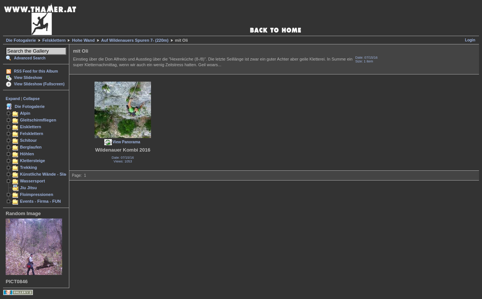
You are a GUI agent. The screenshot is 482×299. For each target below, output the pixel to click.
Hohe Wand (83, 40)
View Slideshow (28, 78)
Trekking (28, 167)
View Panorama (126, 142)
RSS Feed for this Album (36, 71)
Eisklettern (30, 126)
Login (470, 40)
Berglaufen (31, 147)
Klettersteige (32, 160)
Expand (13, 98)
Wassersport (32, 181)
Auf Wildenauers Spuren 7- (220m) (135, 40)
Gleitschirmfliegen (38, 120)
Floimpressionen (36, 194)
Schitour (28, 140)
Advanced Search (30, 58)
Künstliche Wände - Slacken (47, 174)
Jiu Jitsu (28, 187)
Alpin (25, 113)
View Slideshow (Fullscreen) (39, 84)
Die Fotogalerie (21, 40)
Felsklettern (54, 40)
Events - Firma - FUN (40, 201)
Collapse (31, 98)
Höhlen (27, 154)
